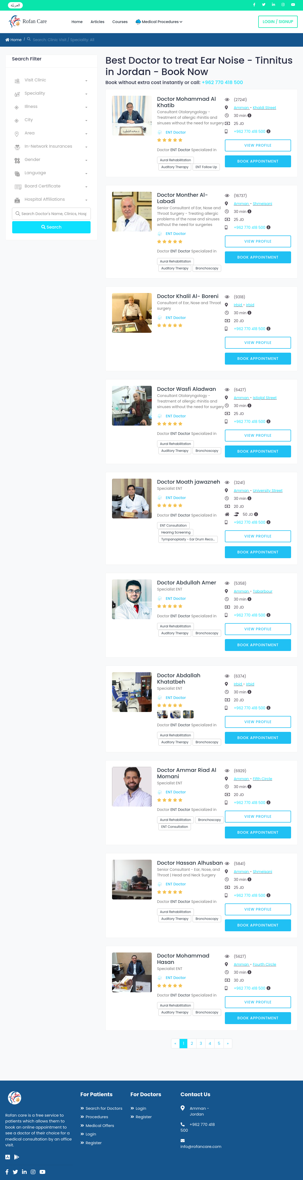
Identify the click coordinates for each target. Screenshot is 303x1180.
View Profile (258, 145)
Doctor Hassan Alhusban (190, 863)
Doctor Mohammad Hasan (183, 959)
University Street (268, 490)
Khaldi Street (264, 107)
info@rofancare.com (201, 1146)
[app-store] (7, 1157)
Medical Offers (100, 1125)
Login (91, 1134)
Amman (242, 107)
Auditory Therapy (174, 167)
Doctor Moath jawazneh (188, 482)
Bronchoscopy (206, 268)
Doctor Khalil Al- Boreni (188, 296)
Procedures (97, 1117)
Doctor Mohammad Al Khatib (186, 102)
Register (94, 1143)
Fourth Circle (264, 964)
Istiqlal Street (265, 397)
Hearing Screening (175, 532)
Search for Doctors (104, 1108)
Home (77, 21)
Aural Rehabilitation (175, 160)
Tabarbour (263, 591)
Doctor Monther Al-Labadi (182, 198)
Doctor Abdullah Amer (186, 582)
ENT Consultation (173, 525)
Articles (97, 21)
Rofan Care (27, 21)
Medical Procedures (159, 22)
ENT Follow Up (206, 167)
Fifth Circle (262, 778)
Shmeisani (262, 203)
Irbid (238, 305)
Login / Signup (278, 21)
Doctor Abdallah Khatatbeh (178, 678)
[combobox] (56, 81)
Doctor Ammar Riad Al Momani (186, 773)
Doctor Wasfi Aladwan (186, 389)
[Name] (51, 214)
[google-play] (16, 1157)
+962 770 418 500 (222, 82)
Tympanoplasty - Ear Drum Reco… (188, 539)
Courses (120, 21)
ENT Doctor (176, 132)
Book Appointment (258, 161)
